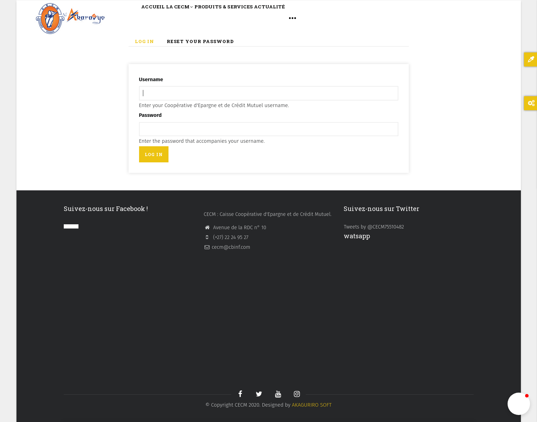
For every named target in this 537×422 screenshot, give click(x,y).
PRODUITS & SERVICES (253, 17)
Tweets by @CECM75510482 (374, 227)
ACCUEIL (158, 17)
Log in (147, 41)
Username (151, 79)
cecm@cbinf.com (227, 247)
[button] (519, 404)
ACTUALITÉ (313, 17)
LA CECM (195, 18)
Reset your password (200, 41)
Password (150, 115)
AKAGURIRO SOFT (312, 405)
